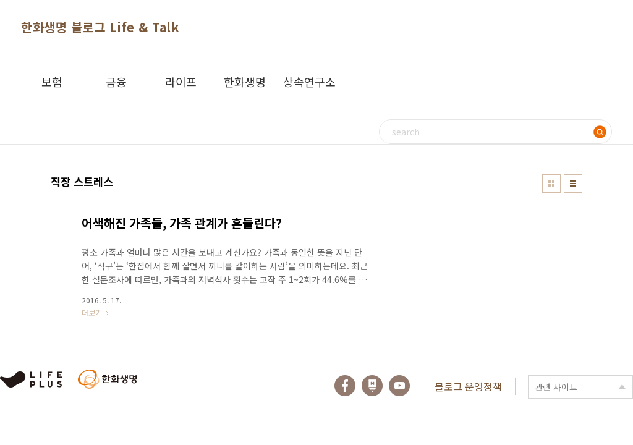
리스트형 (573, 183)
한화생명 (245, 82)
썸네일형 (551, 183)
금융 (116, 82)
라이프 (181, 82)
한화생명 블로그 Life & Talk (100, 27)
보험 (51, 82)
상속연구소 (309, 82)
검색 (599, 131)
